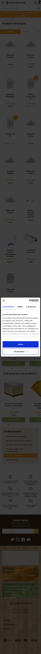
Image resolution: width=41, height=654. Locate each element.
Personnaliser (20, 351)
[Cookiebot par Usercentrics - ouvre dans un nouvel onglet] (29, 300)
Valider (20, 344)
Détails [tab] (20, 307)
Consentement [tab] (8, 307)
